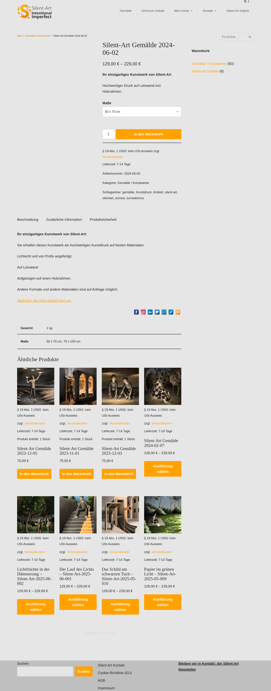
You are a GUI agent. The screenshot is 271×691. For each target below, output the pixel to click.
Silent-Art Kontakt (111, 665)
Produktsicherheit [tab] (103, 219)
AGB (101, 680)
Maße (106, 103)
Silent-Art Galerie (238, 10)
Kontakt (210, 11)
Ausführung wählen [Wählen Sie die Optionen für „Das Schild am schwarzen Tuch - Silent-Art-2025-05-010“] (120, 606)
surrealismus (135, 198)
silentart (107, 198)
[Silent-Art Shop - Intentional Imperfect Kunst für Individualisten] (34, 11)
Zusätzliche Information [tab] (64, 219)
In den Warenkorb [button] (34, 474)
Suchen (23, 663)
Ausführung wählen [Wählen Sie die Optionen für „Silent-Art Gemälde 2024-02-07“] (162, 469)
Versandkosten (112, 157)
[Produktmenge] (108, 134)
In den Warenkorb (148, 134)
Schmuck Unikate (153, 10)
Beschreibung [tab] (27, 219)
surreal (120, 198)
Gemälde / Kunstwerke (38, 35)
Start (19, 35)
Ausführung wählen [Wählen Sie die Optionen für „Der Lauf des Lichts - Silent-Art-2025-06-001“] (78, 602)
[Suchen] (245, 1)
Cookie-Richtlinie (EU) (115, 673)
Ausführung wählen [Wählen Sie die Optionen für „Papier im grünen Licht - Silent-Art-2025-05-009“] (162, 602)
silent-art (171, 192)
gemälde (128, 192)
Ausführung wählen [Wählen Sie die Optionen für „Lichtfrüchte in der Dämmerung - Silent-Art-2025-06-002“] (35, 606)
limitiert (158, 192)
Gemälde (126, 10)
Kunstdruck (144, 192)
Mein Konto (183, 11)
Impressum (106, 688)
